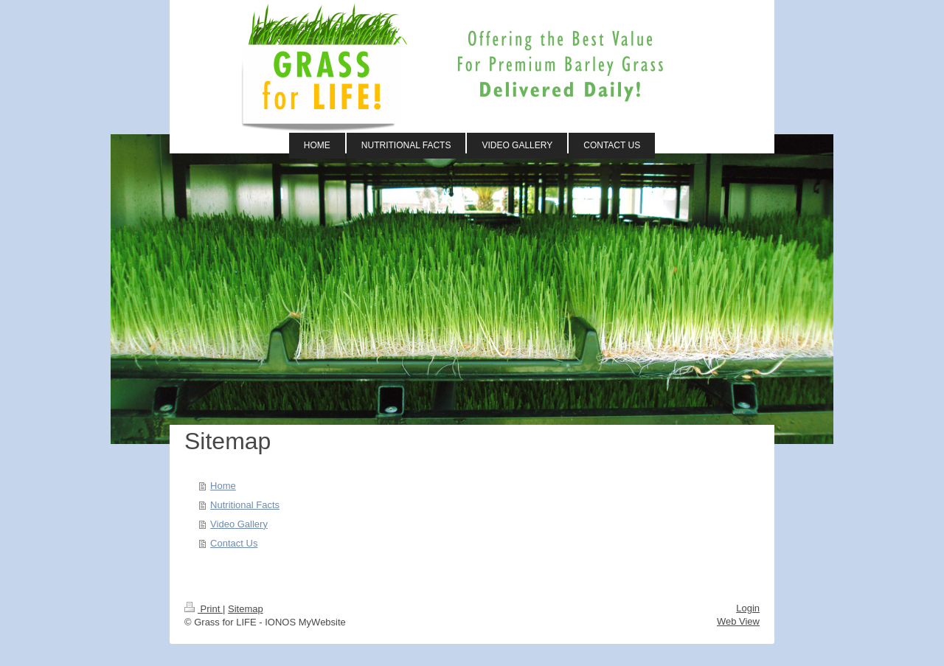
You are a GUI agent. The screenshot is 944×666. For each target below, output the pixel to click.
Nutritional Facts (245, 504)
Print (203, 608)
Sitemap (245, 608)
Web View (738, 621)
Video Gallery (239, 524)
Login (748, 608)
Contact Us (233, 543)
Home (223, 485)
